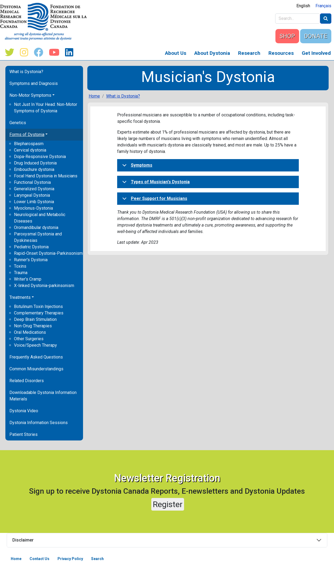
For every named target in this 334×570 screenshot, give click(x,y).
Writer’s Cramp (27, 279)
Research (249, 53)
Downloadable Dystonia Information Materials (43, 395)
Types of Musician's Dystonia (155, 183)
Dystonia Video (23, 410)
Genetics (17, 122)
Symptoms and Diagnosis (33, 83)
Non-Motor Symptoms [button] (30, 95)
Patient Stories (23, 434)
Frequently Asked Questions (36, 357)
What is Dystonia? (26, 71)
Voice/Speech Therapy (35, 345)
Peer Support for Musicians (153, 200)
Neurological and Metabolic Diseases (39, 218)
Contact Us (39, 559)
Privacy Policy (70, 559)
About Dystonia (212, 53)
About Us (175, 53)
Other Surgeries (29, 338)
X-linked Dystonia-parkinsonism (44, 285)
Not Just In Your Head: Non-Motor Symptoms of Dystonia (45, 107)
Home (94, 96)
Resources (281, 53)
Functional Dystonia (32, 182)
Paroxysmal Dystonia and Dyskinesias (38, 237)
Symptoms (136, 167)
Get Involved (316, 53)
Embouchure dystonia (34, 169)
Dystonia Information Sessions (38, 422)
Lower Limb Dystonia (34, 201)
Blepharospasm (29, 143)
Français (323, 5)
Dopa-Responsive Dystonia (40, 156)
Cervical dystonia (30, 150)
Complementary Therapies (38, 313)
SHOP (287, 36)
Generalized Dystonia (34, 188)
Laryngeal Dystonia (32, 195)
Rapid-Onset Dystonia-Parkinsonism (48, 253)
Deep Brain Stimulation (35, 319)
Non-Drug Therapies (33, 325)
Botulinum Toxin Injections (38, 306)
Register (167, 504)
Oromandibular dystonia (36, 227)
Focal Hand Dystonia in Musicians (45, 175)
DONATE (315, 36)
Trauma (20, 272)
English (303, 5)
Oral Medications (30, 332)
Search (97, 559)
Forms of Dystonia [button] (26, 134)
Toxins (20, 266)
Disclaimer (23, 540)
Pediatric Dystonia (31, 246)
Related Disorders (26, 380)
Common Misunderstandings (36, 368)
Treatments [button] (20, 297)
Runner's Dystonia (31, 259)
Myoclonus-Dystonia (33, 208)
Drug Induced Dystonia (35, 163)
